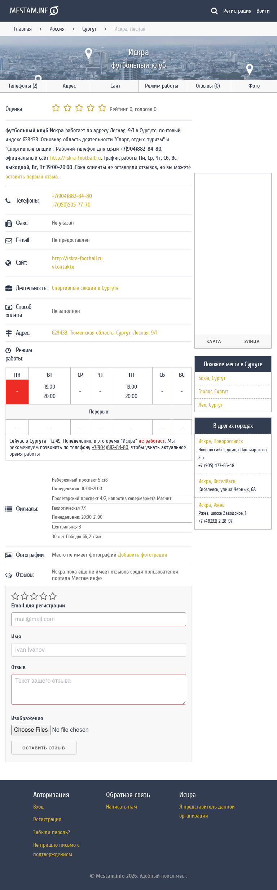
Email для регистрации (38, 605)
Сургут (89, 29)
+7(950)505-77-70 (71, 205)
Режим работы (161, 86)
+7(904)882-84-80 (72, 196)
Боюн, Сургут (212, 378)
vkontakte (63, 267)
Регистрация (237, 11)
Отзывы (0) (208, 86)
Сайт (115, 86)
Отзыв (18, 667)
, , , (104, 332)
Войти (263, 11)
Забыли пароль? (51, 832)
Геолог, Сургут (213, 392)
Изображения (27, 718)
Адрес (69, 86)
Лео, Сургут (210, 405)
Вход (38, 806)
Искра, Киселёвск (217, 481)
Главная (23, 29)
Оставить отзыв (43, 748)
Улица (252, 341)
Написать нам (121, 806)
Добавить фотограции (142, 555)
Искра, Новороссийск (220, 441)
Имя (16, 636)
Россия (57, 29)
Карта (214, 341)
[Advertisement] (235, 134)
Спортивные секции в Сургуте (85, 288)
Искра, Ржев (211, 505)
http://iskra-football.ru (75, 158)
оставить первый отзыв (31, 176)
